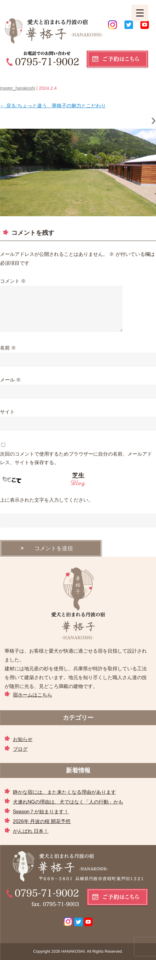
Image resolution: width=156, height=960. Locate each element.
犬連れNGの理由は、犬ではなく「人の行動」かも (68, 801)
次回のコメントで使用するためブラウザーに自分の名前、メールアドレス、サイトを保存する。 (76, 458)
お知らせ (22, 739)
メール (10, 379)
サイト (7, 411)
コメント (13, 281)
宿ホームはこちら (32, 694)
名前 (8, 347)
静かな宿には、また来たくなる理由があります (64, 792)
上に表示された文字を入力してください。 (46, 500)
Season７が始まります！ (41, 811)
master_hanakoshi (17, 88)
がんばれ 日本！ (30, 831)
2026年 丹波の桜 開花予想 (41, 821)
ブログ (20, 749)
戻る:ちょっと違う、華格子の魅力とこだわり (53, 105)
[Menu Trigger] (139, 13)
